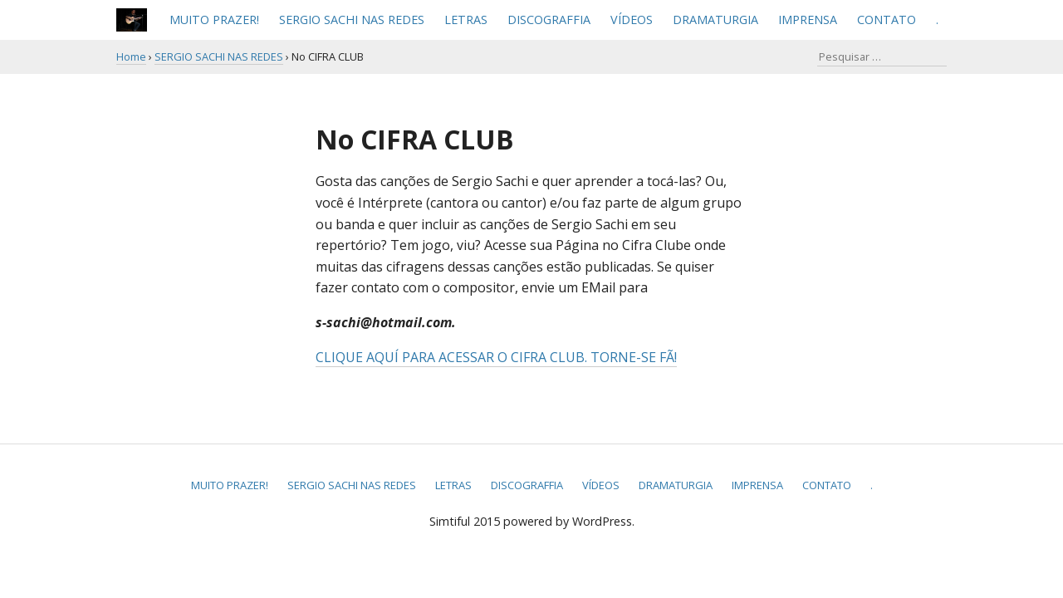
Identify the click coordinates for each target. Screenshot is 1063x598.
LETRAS (465, 19)
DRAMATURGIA (715, 19)
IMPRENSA (807, 19)
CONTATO (886, 19)
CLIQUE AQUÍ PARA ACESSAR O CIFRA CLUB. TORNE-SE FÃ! (496, 357)
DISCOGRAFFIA (548, 19)
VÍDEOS (631, 19)
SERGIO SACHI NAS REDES (351, 19)
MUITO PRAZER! (214, 19)
